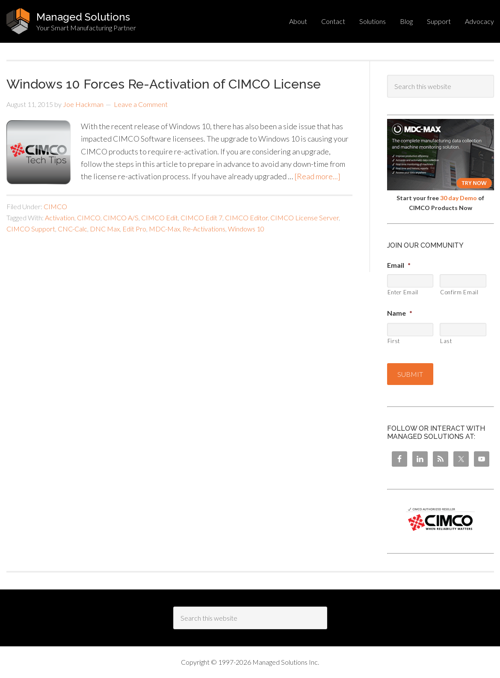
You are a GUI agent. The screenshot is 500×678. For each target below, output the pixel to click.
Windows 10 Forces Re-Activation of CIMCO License (163, 84)
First (394, 341)
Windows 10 (246, 229)
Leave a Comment (141, 104)
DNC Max (105, 229)
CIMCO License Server (304, 217)
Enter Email (403, 292)
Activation (59, 217)
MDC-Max (164, 229)
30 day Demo (458, 197)
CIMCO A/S (121, 217)
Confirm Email (459, 292)
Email (399, 265)
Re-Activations (204, 229)
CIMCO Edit (159, 217)
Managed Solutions (83, 17)
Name (399, 313)
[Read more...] (317, 176)
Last (446, 341)
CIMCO (55, 206)
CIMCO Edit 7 (201, 217)
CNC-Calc (72, 229)
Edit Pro (134, 229)
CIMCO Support (30, 229)
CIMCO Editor (246, 217)
